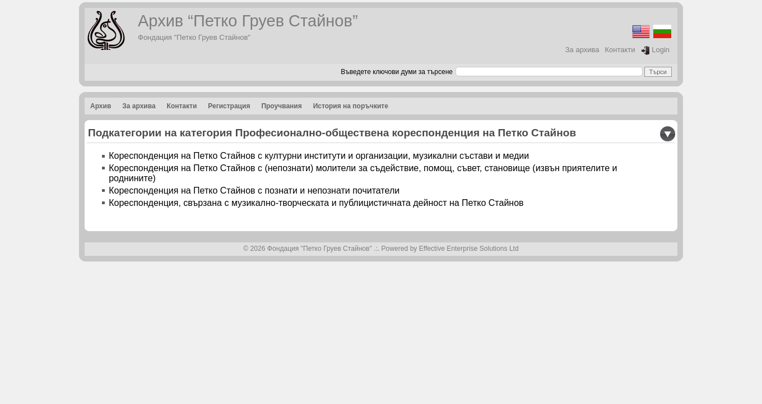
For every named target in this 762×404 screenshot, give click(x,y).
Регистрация (229, 106)
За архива (582, 49)
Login (655, 50)
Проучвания (281, 106)
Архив (100, 106)
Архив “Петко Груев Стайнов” (248, 21)
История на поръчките (350, 106)
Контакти (620, 49)
